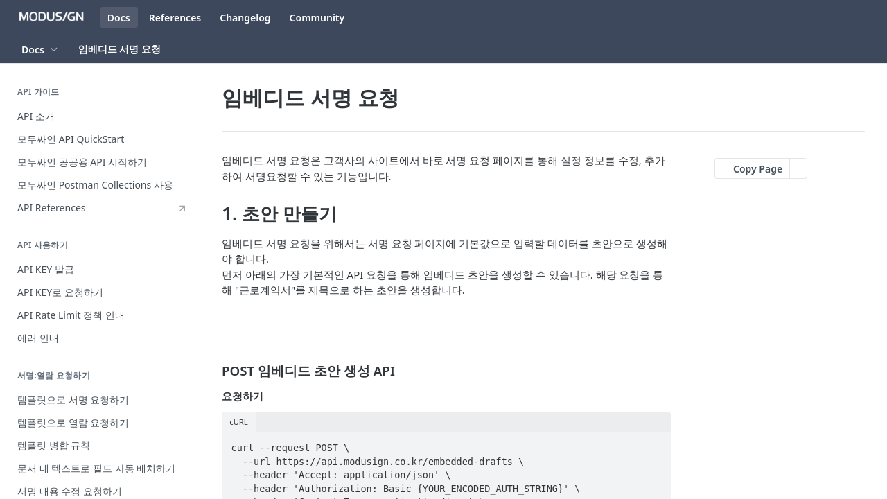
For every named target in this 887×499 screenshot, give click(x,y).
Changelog (245, 17)
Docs (118, 17)
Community (317, 17)
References (175, 17)
